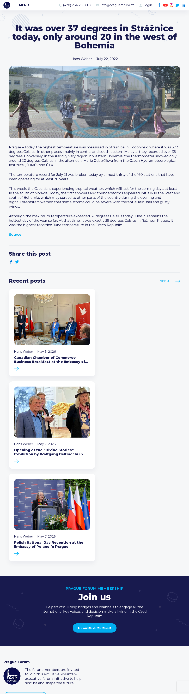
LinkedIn (183, 5)
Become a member (94, 531)
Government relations (22, 647)
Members (11, 636)
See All (166, 281)
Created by (94, 687)
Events (9, 630)
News (8, 625)
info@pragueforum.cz (117, 5)
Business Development (23, 641)
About (8, 652)
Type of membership (83, 630)
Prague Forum (6, 5)
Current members (80, 625)
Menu (24, 5)
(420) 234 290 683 (77, 5)
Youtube (165, 5)
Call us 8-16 (136, 625)
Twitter (177, 5)
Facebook (159, 5)
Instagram (171, 5)
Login (148, 5)
